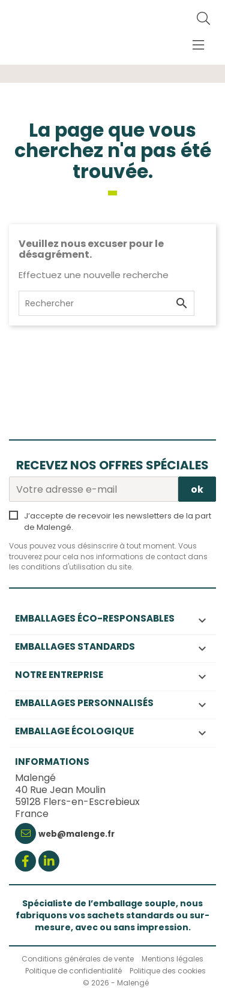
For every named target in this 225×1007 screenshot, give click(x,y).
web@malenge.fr (76, 834)
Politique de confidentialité (73, 971)
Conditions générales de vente (78, 959)
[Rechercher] (203, 19)
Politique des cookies (168, 971)
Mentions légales (172, 959)
